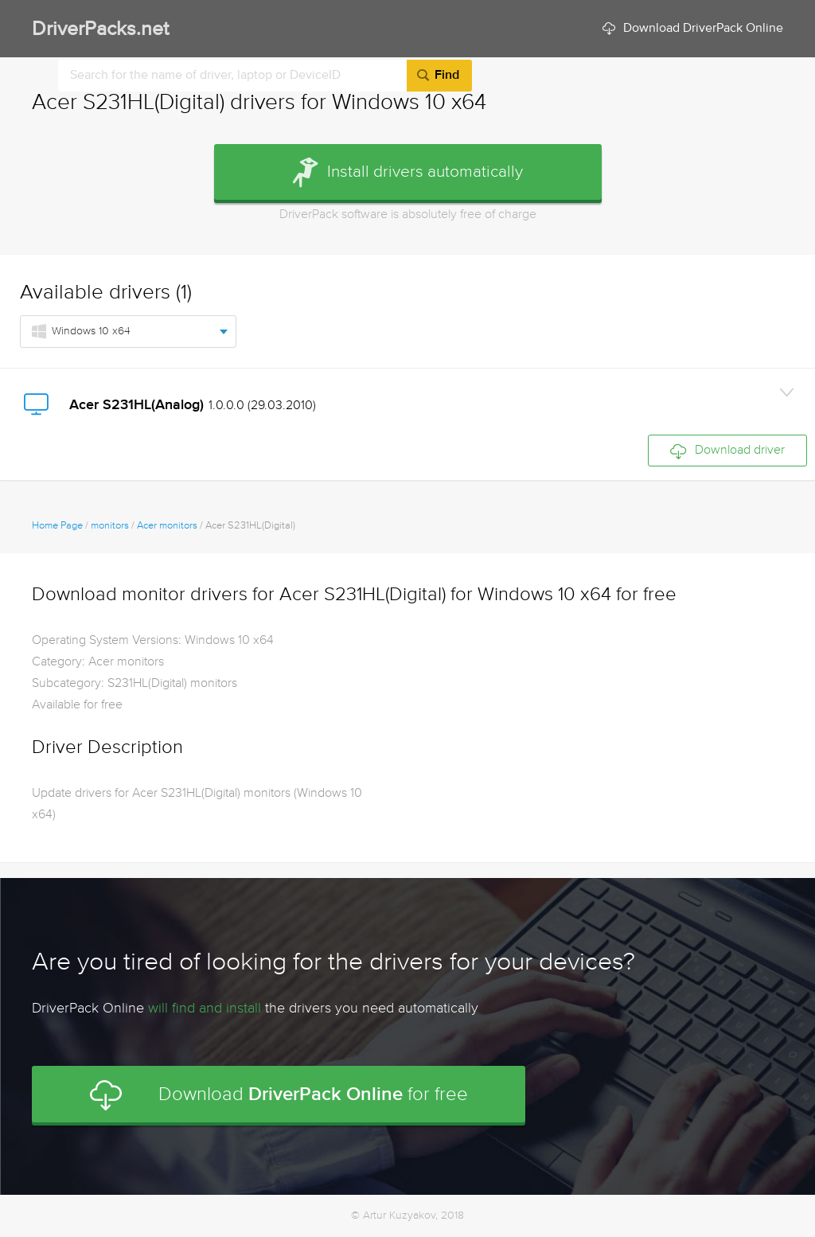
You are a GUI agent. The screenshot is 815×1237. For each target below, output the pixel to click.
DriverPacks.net (100, 30)
